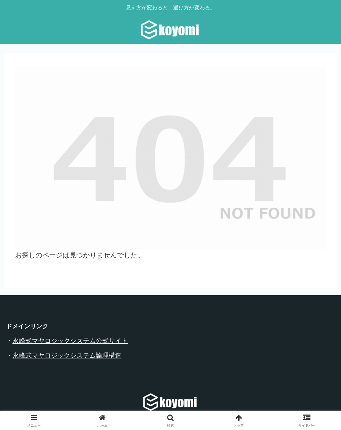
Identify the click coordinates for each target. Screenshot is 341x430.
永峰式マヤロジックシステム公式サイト (70, 340)
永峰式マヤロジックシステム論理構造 (66, 355)
